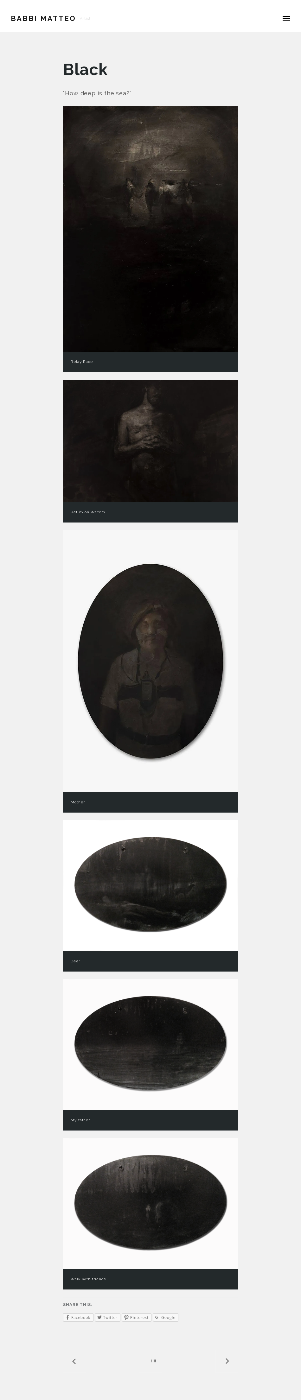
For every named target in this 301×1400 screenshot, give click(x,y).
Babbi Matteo (43, 18)
